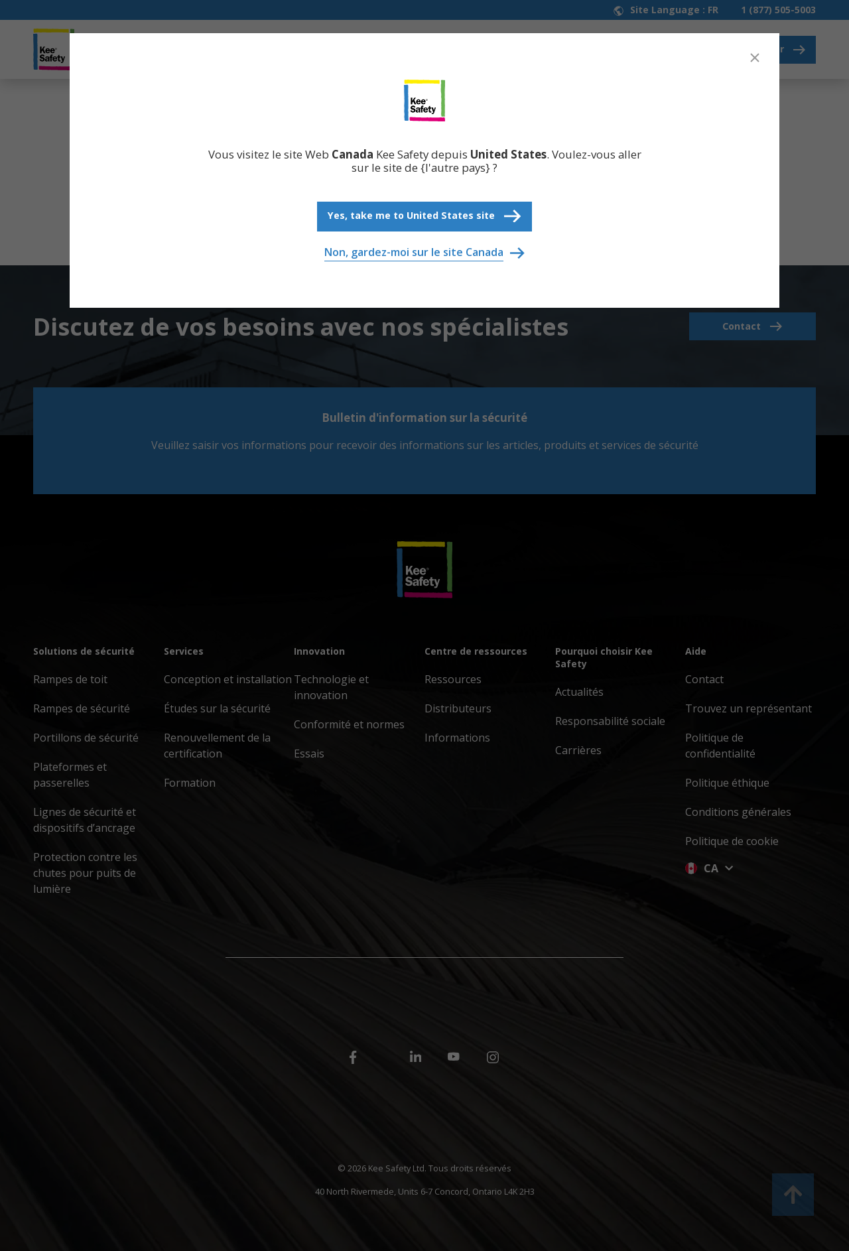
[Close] (754, 57)
